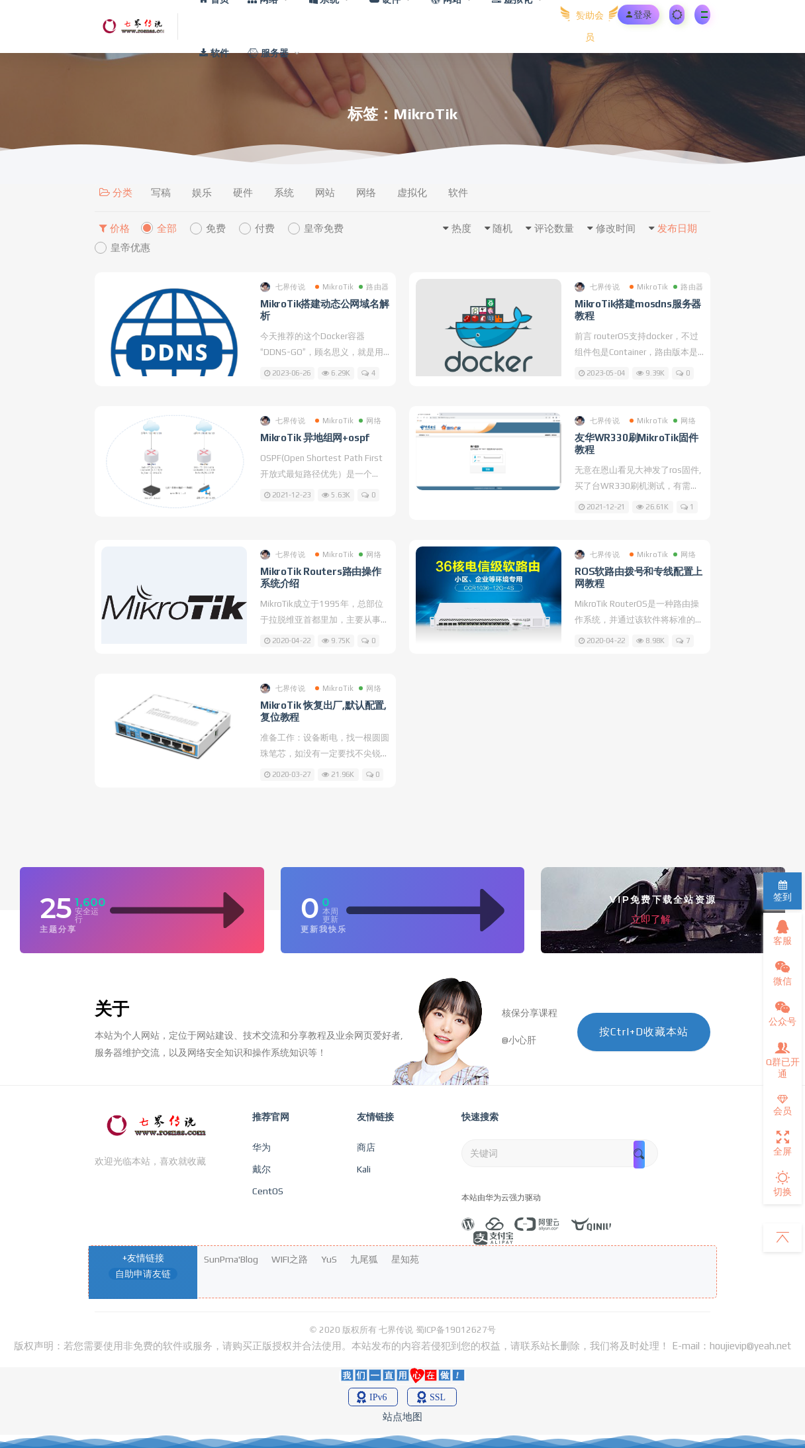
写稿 (161, 192)
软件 (458, 192)
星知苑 (405, 1259)
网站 (325, 192)
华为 (261, 1147)
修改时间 (616, 228)
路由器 (374, 287)
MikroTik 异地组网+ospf (314, 437)
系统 (284, 192)
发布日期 (677, 228)
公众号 (782, 1013)
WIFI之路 (289, 1259)
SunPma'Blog (231, 1259)
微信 (782, 973)
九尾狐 (364, 1259)
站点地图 (402, 1416)
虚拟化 (412, 192)
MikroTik (334, 287)
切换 (782, 1183)
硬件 (243, 192)
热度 (461, 228)
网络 (366, 192)
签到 (782, 891)
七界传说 (282, 287)
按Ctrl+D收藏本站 (643, 1031)
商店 (366, 1147)
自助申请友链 (143, 1273)
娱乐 (202, 192)
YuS (329, 1259)
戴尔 (261, 1169)
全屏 (782, 1143)
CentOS (267, 1191)
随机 (502, 228)
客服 (782, 932)
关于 (112, 1009)
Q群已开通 (783, 1060)
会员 (782, 1105)
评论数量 (554, 228)
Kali (364, 1169)
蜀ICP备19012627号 (456, 1330)
